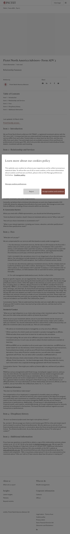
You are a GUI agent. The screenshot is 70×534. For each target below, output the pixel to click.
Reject (31, 191)
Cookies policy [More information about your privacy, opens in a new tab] (19, 175)
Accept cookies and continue (53, 191)
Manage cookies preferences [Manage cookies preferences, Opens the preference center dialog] (15, 184)
